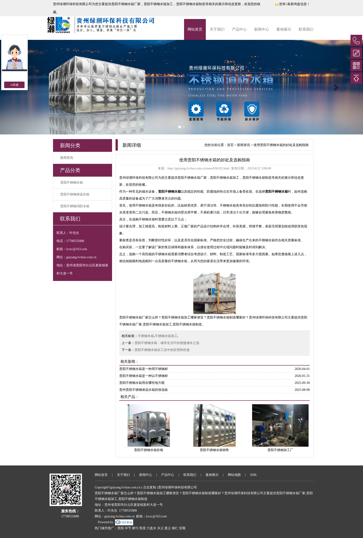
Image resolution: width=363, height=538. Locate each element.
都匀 (135, 528)
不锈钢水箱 (146, 336)
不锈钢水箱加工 (166, 336)
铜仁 (175, 528)
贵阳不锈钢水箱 (71, 182)
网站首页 (195, 29)
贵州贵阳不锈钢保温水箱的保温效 (143, 390)
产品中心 (239, 29)
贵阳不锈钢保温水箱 (74, 194)
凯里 (142, 528)
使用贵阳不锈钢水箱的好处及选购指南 (281, 145)
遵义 (167, 528)
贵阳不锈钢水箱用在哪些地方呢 (142, 383)
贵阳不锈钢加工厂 (280, 450)
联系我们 (306, 29)
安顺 (182, 528)
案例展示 (283, 29)
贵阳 (120, 528)
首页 (230, 145)
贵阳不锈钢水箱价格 (148, 450)
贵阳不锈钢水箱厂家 (126, 4)
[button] (336, 87)
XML (253, 475)
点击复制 (149, 487)
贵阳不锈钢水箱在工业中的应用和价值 (162, 350)
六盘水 (151, 528)
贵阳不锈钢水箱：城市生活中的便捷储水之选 (167, 343)
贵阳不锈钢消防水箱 (74, 206)
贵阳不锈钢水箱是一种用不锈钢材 (143, 369)
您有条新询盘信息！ (292, 4)
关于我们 (217, 29)
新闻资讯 (66, 157)
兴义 (160, 528)
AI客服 (14, 84)
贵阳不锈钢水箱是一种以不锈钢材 (143, 376)
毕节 (128, 528)
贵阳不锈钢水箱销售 (214, 450)
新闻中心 (261, 29)
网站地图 (234, 475)
